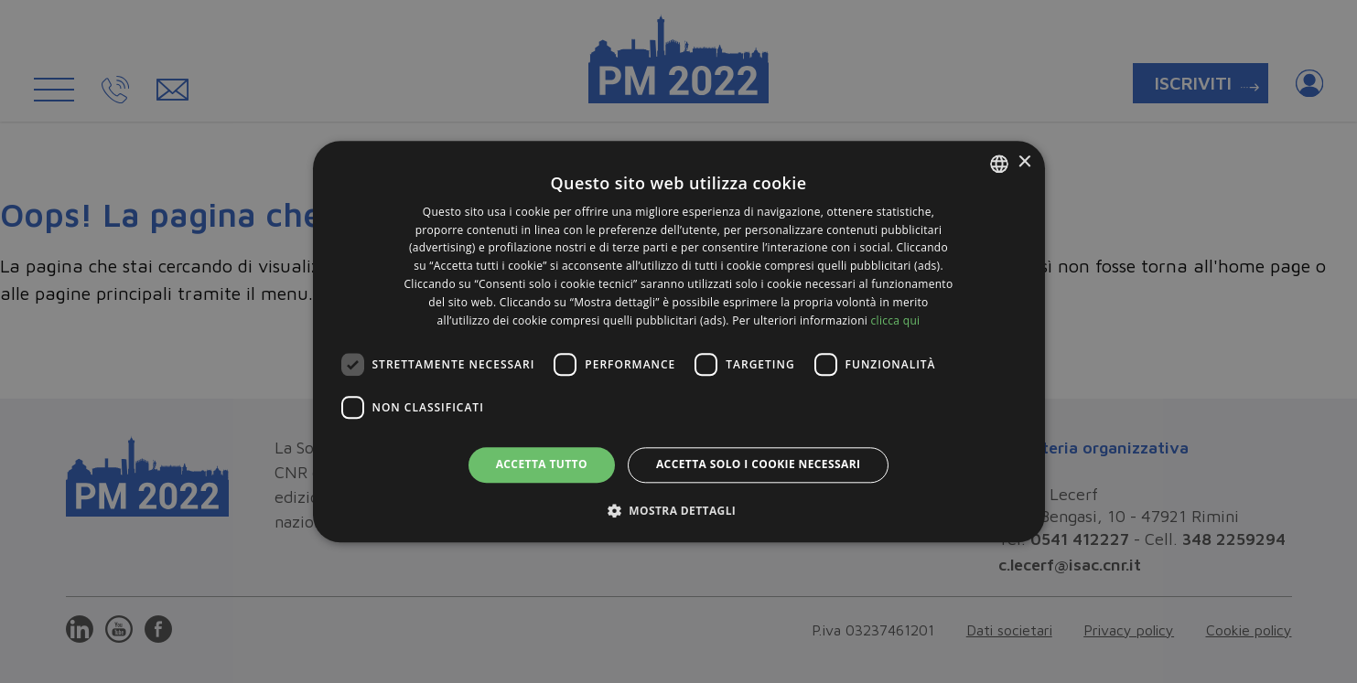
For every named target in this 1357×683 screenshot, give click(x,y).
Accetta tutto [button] (541, 465)
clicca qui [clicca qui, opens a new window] (896, 320)
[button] (679, 510)
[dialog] (678, 341)
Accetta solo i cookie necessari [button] (758, 465)
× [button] (1024, 162)
